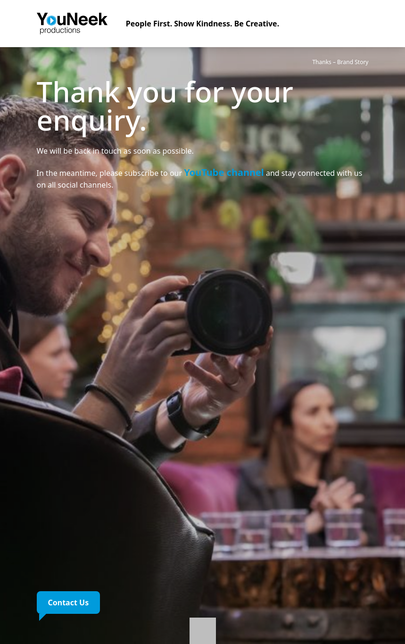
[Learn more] (203, 627)
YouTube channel (224, 172)
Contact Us (68, 602)
